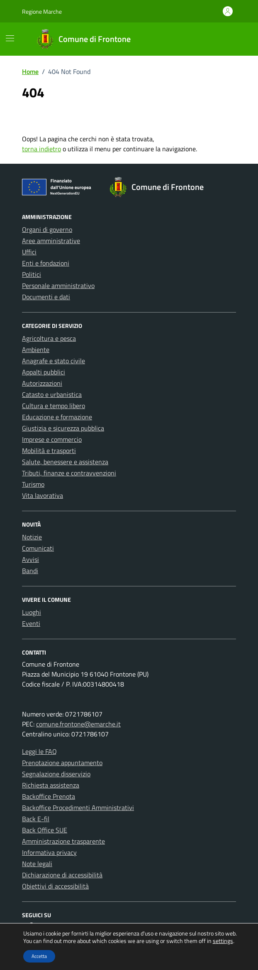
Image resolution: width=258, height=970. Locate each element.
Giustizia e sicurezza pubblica (63, 428)
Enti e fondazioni (45, 263)
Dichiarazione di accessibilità (62, 875)
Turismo (33, 484)
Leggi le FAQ (39, 751)
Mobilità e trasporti (49, 450)
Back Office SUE (44, 830)
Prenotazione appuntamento (62, 763)
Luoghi (31, 612)
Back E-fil (35, 819)
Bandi (30, 571)
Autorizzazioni (42, 383)
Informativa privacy (49, 852)
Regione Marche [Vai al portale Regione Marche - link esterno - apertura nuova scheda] (42, 11)
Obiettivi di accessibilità (55, 886)
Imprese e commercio (52, 439)
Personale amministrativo (58, 286)
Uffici (29, 252)
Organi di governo (47, 229)
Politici (31, 274)
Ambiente (35, 350)
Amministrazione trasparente (63, 841)
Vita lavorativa (42, 495)
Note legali (37, 864)
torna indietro (41, 149)
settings (223, 941)
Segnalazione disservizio (56, 774)
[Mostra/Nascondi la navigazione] (10, 38)
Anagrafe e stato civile (53, 361)
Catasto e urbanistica (52, 394)
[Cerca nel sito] (227, 39)
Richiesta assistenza (50, 785)
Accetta (39, 956)
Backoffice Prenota (48, 796)
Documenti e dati (46, 297)
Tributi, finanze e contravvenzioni (69, 473)
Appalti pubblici (43, 372)
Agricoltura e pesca (49, 338)
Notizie (32, 537)
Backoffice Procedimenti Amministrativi (78, 807)
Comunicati (38, 548)
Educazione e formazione (57, 417)
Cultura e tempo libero (53, 406)
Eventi (31, 623)
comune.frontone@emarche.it (78, 724)
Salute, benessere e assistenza (65, 462)
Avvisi (30, 559)
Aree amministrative (51, 241)
